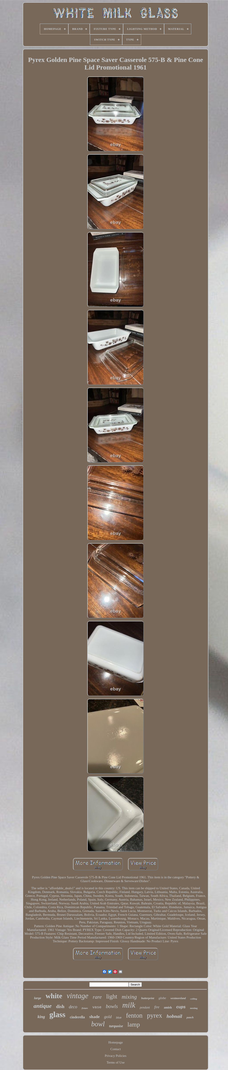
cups (181, 1007)
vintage (77, 996)
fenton (134, 1015)
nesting (194, 1008)
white (54, 996)
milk (128, 1005)
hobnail (174, 1016)
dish (60, 1006)
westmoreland (178, 998)
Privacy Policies (115, 1056)
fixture (85, 1008)
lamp (133, 1024)
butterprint (147, 998)
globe (162, 998)
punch (190, 1017)
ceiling (193, 998)
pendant (145, 1007)
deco (73, 1006)
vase (97, 1007)
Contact (115, 1049)
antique (43, 1006)
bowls (112, 1006)
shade (94, 1016)
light (111, 996)
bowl (98, 1024)
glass (57, 1014)
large (37, 998)
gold (108, 1016)
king (41, 1017)
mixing (129, 997)
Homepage (115, 1042)
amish (168, 1007)
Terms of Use (116, 1062)
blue (119, 1017)
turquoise (116, 1026)
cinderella (77, 1017)
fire (156, 1007)
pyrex (154, 1015)
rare (97, 997)
